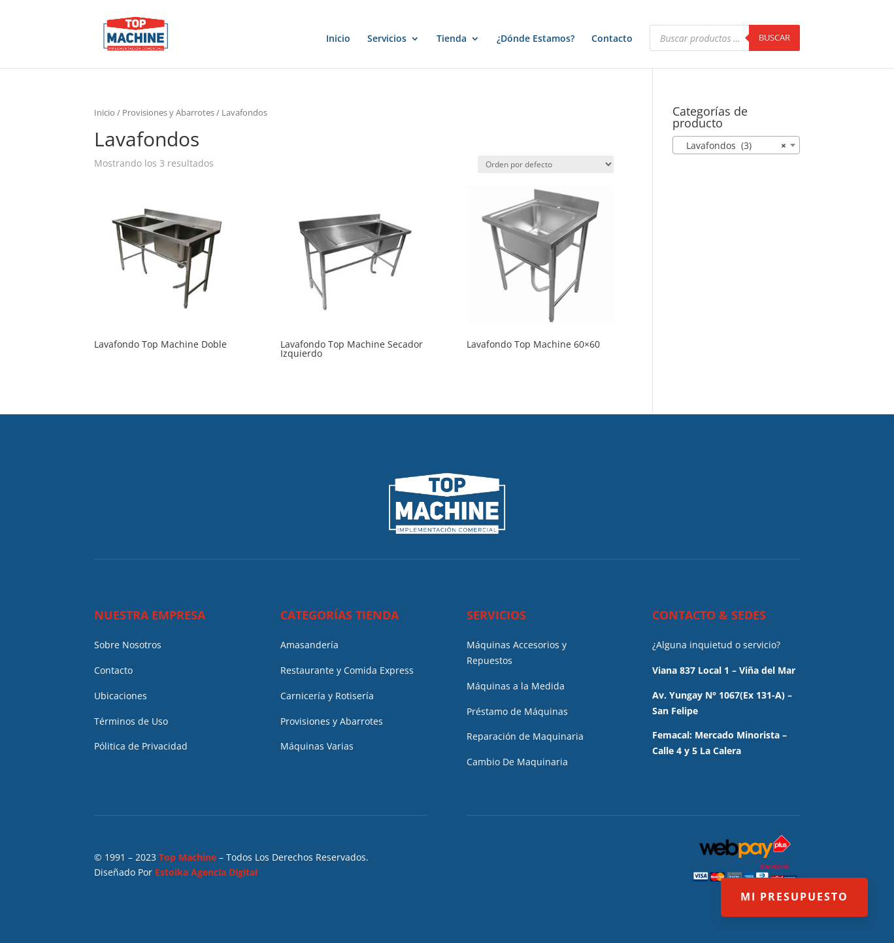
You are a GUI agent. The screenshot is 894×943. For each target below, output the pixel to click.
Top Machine (187, 857)
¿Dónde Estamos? (535, 39)
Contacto (612, 39)
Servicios (386, 39)
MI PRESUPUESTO (794, 896)
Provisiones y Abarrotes (168, 112)
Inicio (338, 39)
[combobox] (736, 145)
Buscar (774, 37)
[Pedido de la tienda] (546, 164)
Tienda (452, 39)
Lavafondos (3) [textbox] (732, 146)
